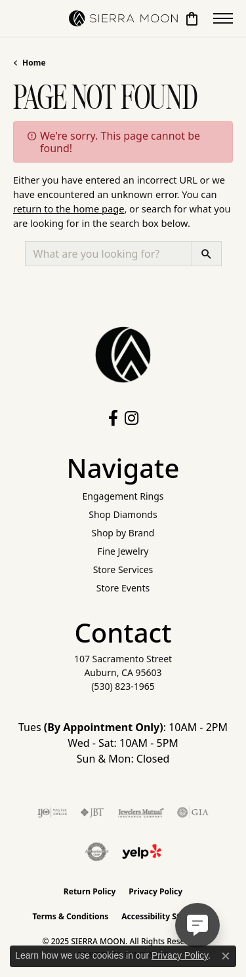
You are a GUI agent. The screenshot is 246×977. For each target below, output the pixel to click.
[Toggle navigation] (223, 18)
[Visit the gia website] (193, 812)
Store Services (123, 569)
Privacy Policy (155, 891)
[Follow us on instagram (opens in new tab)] (131, 418)
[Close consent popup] (226, 956)
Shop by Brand (123, 533)
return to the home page (68, 208)
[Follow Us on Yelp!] (141, 852)
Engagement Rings (122, 496)
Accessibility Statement (167, 916)
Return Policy (90, 891)
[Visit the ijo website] (52, 812)
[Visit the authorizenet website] (97, 852)
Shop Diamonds (123, 514)
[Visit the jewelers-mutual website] (140, 812)
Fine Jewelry (123, 551)
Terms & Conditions (70, 916)
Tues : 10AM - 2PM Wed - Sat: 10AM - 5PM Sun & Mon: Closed (123, 743)
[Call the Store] (123, 686)
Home (34, 62)
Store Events (123, 588)
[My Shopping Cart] (192, 18)
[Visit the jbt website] (92, 812)
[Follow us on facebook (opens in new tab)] (113, 418)
